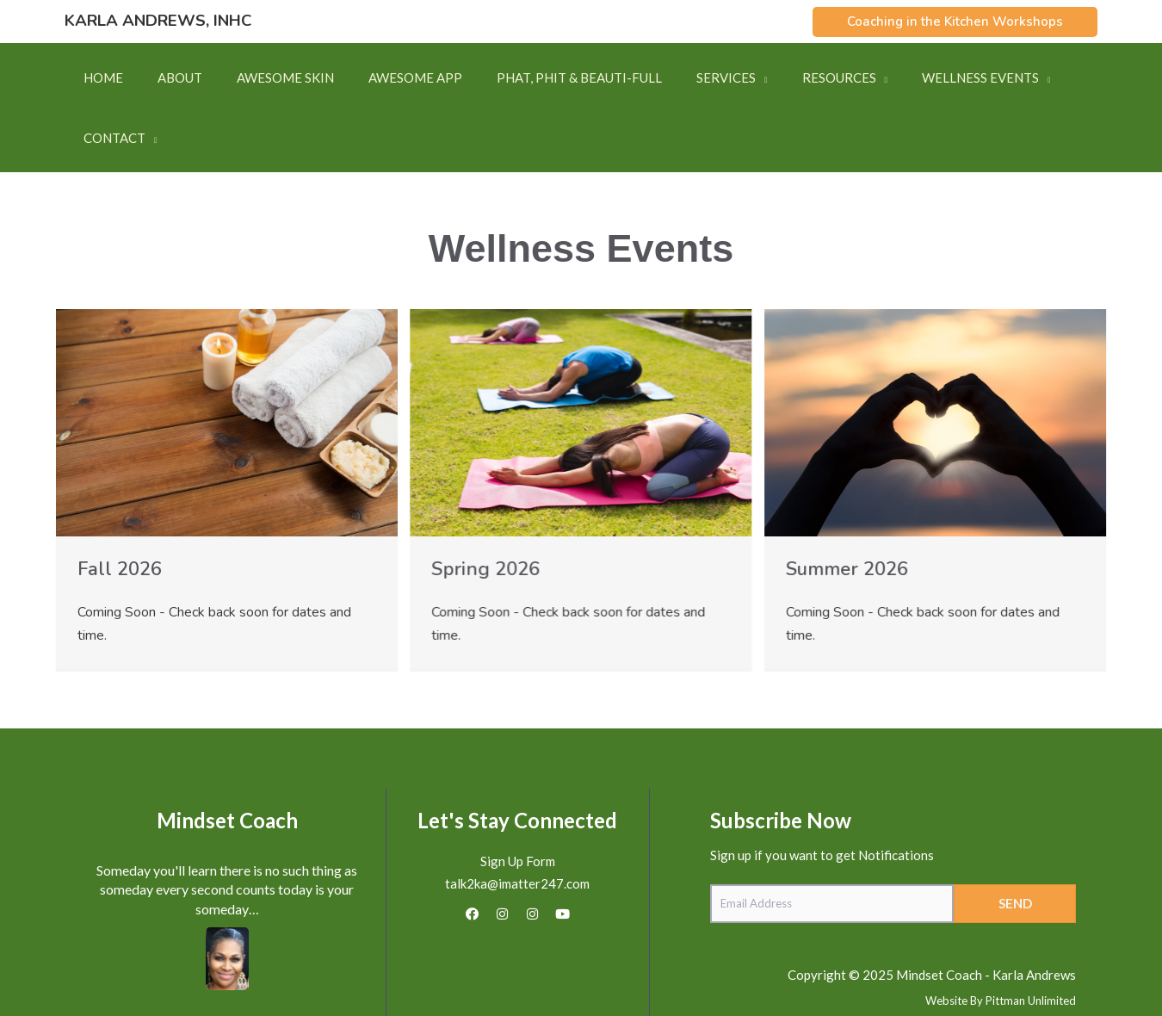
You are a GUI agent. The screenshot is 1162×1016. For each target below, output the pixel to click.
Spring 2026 (485, 509)
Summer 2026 (847, 509)
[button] (955, 22)
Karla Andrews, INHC (158, 20)
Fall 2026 (119, 509)
